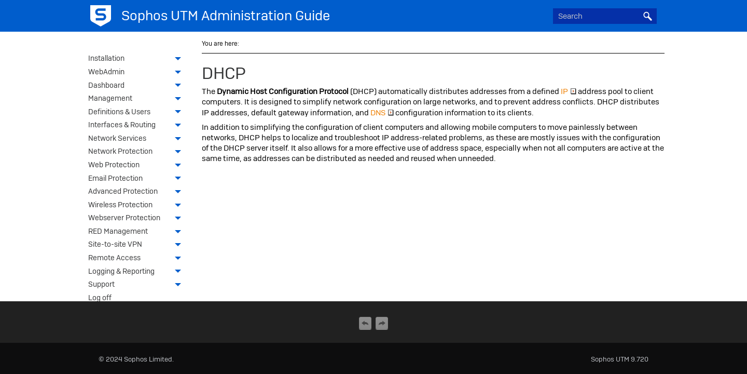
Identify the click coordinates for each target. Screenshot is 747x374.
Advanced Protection (137, 192)
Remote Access (137, 258)
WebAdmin (137, 72)
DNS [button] (382, 113)
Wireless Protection (137, 205)
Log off (100, 297)
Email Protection (137, 179)
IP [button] (568, 91)
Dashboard (137, 86)
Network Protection (137, 152)
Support (137, 285)
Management (137, 99)
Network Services (137, 139)
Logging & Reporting (137, 272)
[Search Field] (605, 16)
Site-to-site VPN (137, 245)
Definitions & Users (137, 112)
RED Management (137, 232)
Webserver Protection (137, 218)
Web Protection (137, 165)
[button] (647, 16)
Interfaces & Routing (137, 125)
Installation (137, 59)
